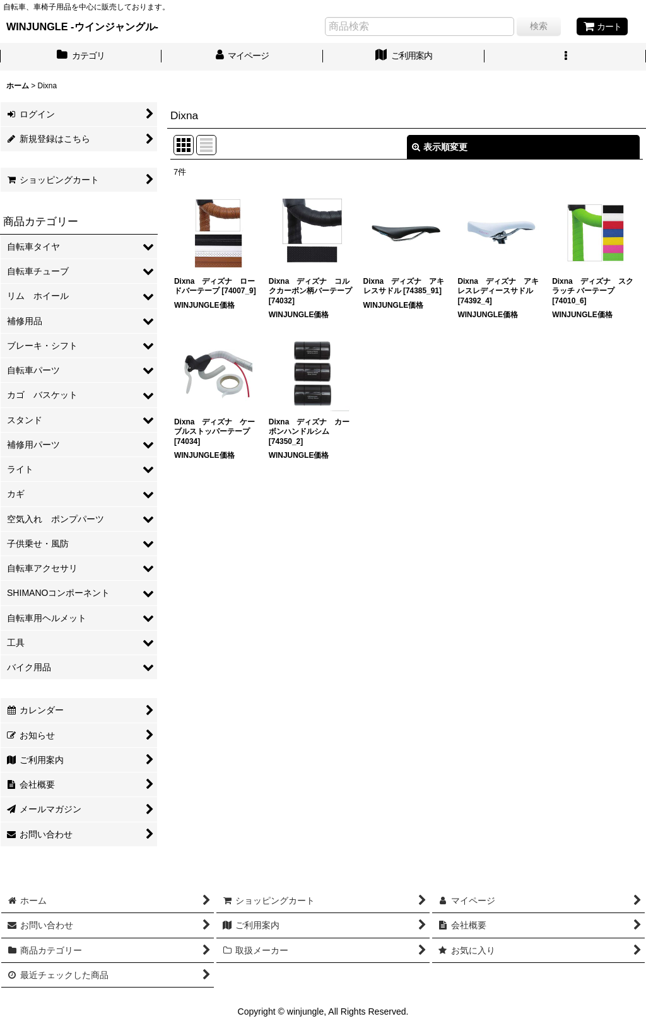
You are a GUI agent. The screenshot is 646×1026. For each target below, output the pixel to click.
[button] (565, 57)
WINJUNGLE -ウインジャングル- (82, 26)
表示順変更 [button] (439, 147)
